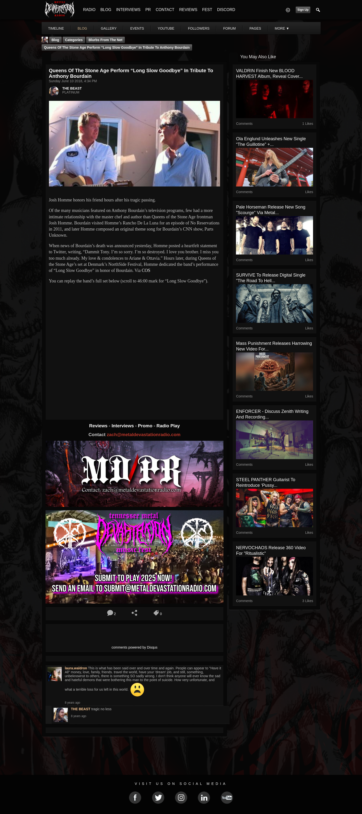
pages (255, 28)
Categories (74, 40)
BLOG (105, 10)
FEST (207, 10)
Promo (145, 425)
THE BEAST (72, 88)
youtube (166, 28)
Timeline (56, 28)
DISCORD (226, 10)
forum (229, 28)
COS (146, 270)
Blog (55, 40)
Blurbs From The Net (105, 40)
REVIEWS (188, 10)
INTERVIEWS (128, 10)
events (137, 28)
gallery (109, 28)
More (282, 28)
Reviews (99, 425)
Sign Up (302, 10)
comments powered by (135, 647)
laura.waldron (76, 668)
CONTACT (165, 10)
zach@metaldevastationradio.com (143, 434)
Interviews (123, 425)
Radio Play (168, 425)
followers (199, 28)
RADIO (89, 10)
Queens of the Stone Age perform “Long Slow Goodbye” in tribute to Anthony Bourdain (117, 47)
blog (82, 28)
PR (148, 10)
